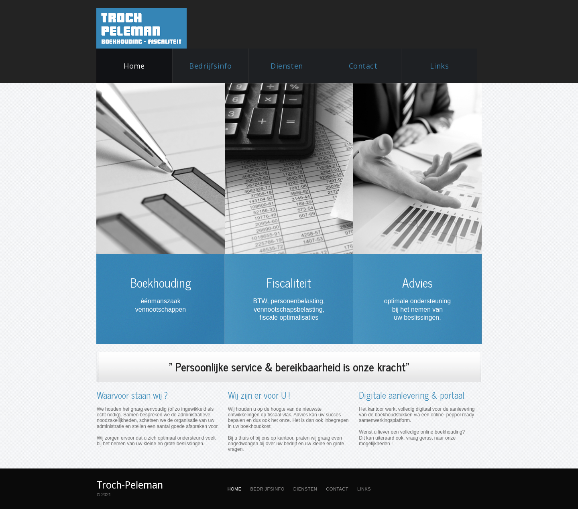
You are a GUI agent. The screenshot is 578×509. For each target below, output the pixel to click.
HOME (235, 489)
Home (134, 66)
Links (439, 66)
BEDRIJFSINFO (267, 489)
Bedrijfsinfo (210, 66)
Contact (363, 66)
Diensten (287, 66)
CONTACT (337, 489)
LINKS (364, 489)
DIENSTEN (305, 489)
